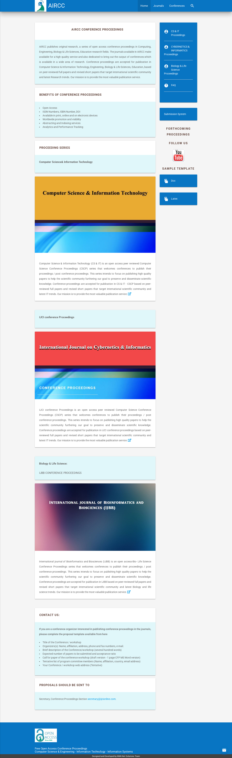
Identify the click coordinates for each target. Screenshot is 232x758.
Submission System (175, 114)
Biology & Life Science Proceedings (175, 69)
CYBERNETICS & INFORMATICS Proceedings (177, 50)
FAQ (173, 85)
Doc (173, 180)
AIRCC (56, 5)
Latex (174, 198)
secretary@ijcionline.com (102, 699)
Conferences (177, 5)
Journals (158, 5)
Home (144, 5)
